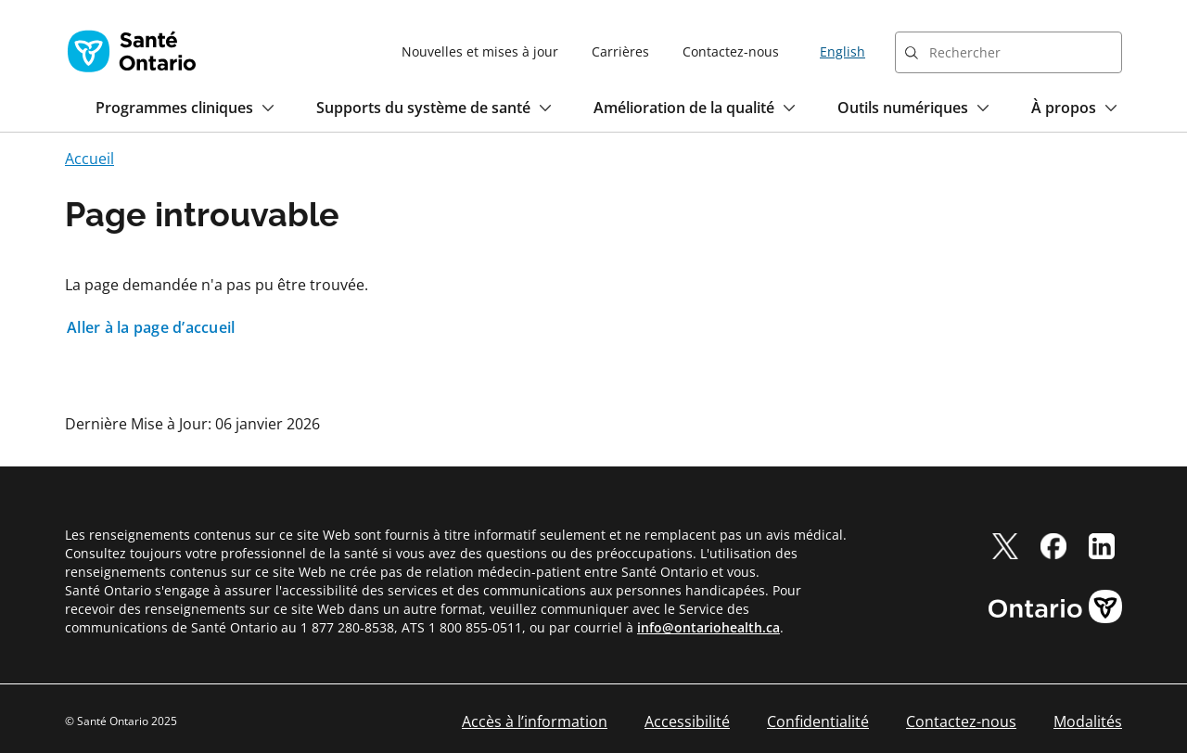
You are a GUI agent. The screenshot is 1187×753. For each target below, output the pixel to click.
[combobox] (1008, 52)
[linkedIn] (1101, 546)
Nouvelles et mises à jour (480, 51)
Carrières (620, 51)
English (842, 51)
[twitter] (1005, 546)
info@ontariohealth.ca (708, 627)
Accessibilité (687, 721)
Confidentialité (818, 721)
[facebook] (1053, 546)
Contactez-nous (731, 51)
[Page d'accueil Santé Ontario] (131, 51)
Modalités (1087, 721)
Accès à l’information (534, 721)
